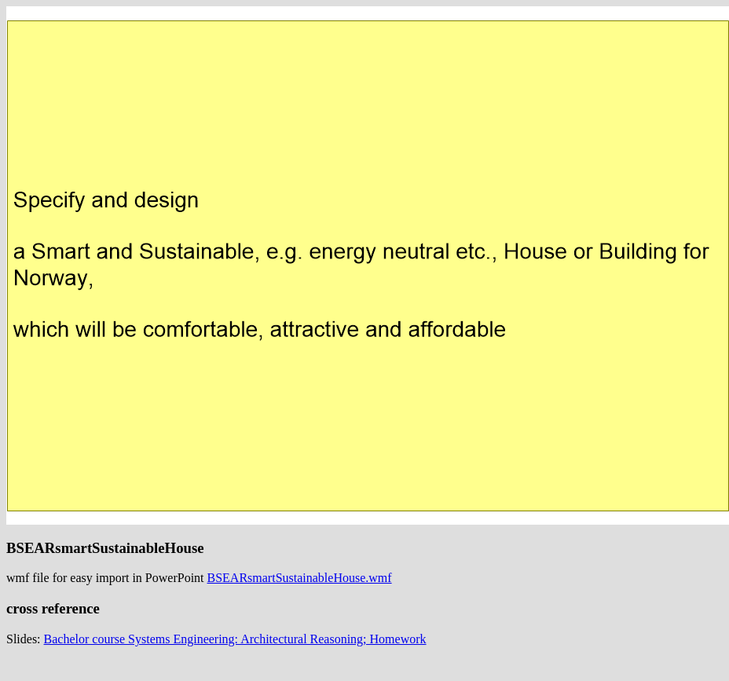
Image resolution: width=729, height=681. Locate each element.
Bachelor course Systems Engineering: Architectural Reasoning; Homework (235, 639)
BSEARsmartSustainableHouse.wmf (299, 577)
